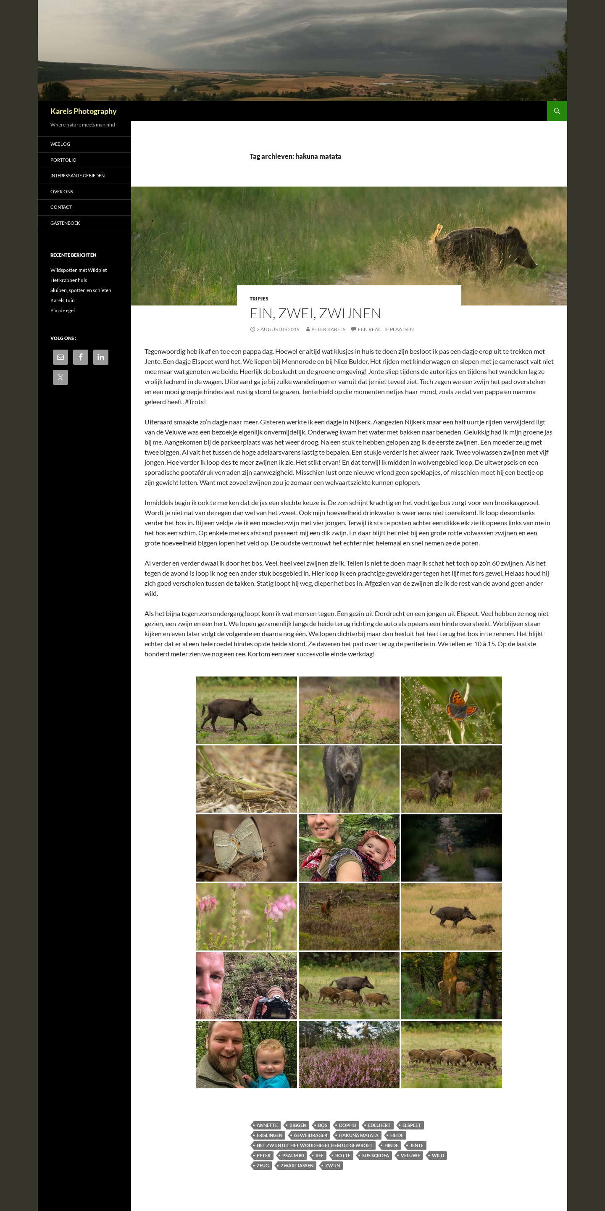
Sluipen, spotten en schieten (80, 290)
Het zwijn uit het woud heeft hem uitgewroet (315, 1145)
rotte (342, 1155)
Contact (61, 207)
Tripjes (259, 298)
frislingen (269, 1135)
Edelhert (379, 1125)
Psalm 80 (293, 1155)
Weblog (60, 144)
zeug (263, 1165)
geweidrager (310, 1135)
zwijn (332, 1165)
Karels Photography (83, 111)
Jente (417, 1145)
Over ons (61, 191)
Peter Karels (328, 329)
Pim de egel (62, 310)
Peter (264, 1155)
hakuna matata (359, 1135)
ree (320, 1155)
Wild (438, 1155)
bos (322, 1125)
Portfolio (63, 160)
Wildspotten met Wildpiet (78, 270)
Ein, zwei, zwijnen (315, 312)
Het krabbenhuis (68, 280)
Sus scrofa (375, 1155)
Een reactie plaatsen (386, 329)
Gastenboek (65, 223)
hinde (391, 1145)
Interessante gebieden (77, 175)
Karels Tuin (62, 300)
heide (396, 1135)
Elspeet (411, 1125)
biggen (297, 1125)
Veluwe (410, 1155)
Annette (267, 1125)
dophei (347, 1125)
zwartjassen (297, 1165)
